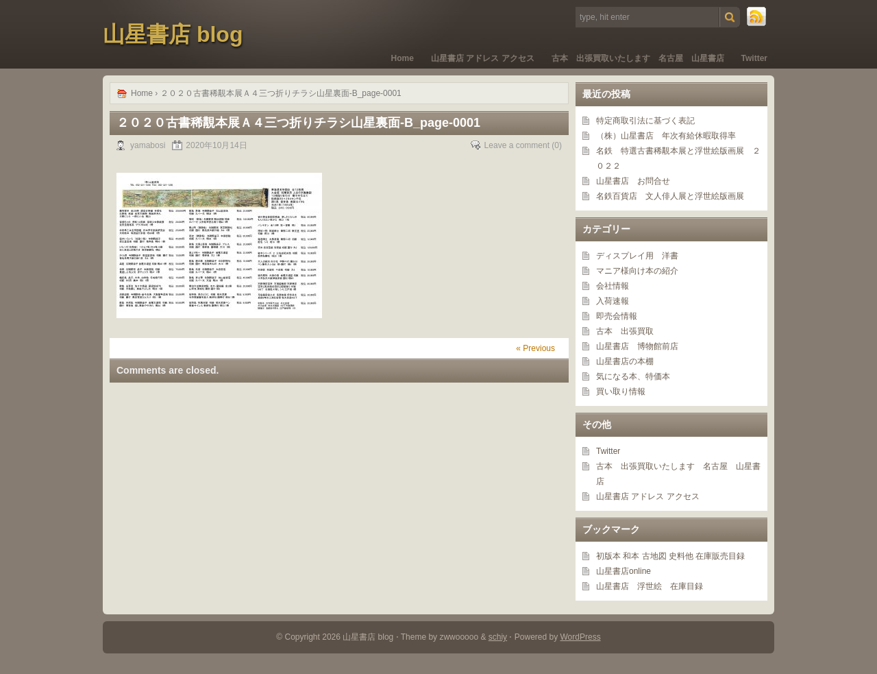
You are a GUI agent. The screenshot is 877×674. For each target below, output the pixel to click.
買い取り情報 (620, 391)
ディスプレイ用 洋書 (637, 256)
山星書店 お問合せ (633, 181)
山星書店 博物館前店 (637, 346)
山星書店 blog (173, 34)
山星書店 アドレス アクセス (482, 58)
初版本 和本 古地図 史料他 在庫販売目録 (670, 556)
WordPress (580, 637)
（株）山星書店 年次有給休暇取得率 (666, 136)
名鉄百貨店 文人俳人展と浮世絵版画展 (670, 196)
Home (402, 58)
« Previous (535, 348)
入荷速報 (612, 301)
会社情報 (612, 286)
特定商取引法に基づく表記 (645, 120)
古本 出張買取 (625, 331)
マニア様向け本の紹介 (637, 271)
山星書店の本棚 (625, 361)
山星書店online (623, 571)
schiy (498, 637)
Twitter (754, 58)
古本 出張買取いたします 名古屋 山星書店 (638, 58)
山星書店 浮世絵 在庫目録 (649, 586)
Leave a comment (516, 145)
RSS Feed (757, 17)
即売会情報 (616, 316)
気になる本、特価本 (633, 376)
